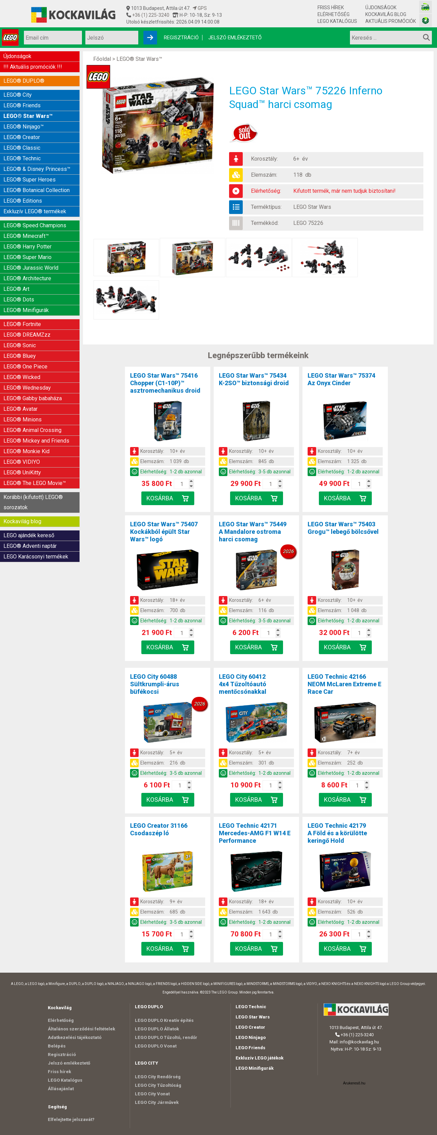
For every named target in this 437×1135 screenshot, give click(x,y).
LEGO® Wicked (21, 377)
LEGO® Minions (22, 419)
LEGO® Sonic (19, 345)
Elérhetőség (334, 14)
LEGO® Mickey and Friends (36, 440)
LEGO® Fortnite (22, 324)
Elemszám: (264, 175)
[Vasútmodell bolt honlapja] (425, 7)
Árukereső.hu (354, 1083)
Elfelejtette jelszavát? (71, 1119)
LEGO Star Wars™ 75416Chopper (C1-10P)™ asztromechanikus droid (165, 383)
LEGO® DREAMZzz (27, 335)
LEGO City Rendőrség (158, 1076)
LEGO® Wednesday (27, 387)
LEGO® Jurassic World (30, 268)
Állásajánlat (61, 1088)
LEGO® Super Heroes (29, 179)
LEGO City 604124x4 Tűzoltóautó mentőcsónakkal (242, 684)
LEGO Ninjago (251, 1037)
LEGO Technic (251, 1006)
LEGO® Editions (22, 201)
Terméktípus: (266, 207)
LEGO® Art (16, 289)
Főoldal (102, 59)
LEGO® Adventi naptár (30, 546)
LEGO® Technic (22, 158)
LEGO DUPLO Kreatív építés (164, 1020)
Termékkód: (265, 223)
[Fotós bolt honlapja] (425, 20)
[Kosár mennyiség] (182, 484)
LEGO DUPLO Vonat (156, 1046)
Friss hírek (331, 7)
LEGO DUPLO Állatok (157, 1028)
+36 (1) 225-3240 (150, 15)
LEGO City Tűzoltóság (158, 1085)
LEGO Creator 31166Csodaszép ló (158, 829)
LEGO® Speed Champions (34, 225)
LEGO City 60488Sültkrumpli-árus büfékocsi (154, 684)
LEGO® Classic (21, 148)
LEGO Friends (250, 1047)
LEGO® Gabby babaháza (32, 398)
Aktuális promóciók (390, 21)
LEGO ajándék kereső (28, 535)
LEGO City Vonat (152, 1093)
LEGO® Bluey (19, 356)
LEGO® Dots (18, 299)
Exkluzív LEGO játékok (259, 1057)
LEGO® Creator (21, 137)
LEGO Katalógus (337, 21)
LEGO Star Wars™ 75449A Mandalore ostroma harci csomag (252, 532)
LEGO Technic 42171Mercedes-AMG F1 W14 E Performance (255, 833)
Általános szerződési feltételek (81, 1028)
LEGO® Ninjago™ (23, 126)
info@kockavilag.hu (359, 1041)
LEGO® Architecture (27, 278)
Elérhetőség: (266, 191)
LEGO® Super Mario (27, 257)
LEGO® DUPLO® (23, 81)
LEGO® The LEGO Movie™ (34, 483)
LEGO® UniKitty (22, 472)
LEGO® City (17, 95)
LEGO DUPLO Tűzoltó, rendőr (166, 1037)
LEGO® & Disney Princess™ (36, 169)
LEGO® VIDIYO (21, 462)
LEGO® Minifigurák (26, 310)
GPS (200, 8)
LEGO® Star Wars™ (28, 116)
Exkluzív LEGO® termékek (34, 211)
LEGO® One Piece (25, 366)
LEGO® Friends (22, 105)
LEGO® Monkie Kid (26, 451)
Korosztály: (264, 159)
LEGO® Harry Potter (27, 246)
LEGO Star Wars (312, 207)
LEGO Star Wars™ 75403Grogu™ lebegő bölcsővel (343, 528)
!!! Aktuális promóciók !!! (32, 67)
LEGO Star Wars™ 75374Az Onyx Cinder (341, 379)
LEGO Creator (250, 1027)
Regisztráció (181, 37)
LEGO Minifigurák (254, 1068)
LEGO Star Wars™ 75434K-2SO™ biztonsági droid (254, 379)
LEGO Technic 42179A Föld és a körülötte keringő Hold (337, 833)
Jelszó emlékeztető (235, 37)
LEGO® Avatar (20, 409)
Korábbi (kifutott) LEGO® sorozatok (33, 502)
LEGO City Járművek (157, 1102)
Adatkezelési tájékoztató (74, 1037)
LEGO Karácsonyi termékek (35, 556)
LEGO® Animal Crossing (32, 430)
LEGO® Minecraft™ (26, 236)
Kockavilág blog (385, 14)
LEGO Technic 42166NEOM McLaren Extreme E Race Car (344, 684)
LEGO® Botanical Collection (36, 190)
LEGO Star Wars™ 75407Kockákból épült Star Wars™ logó (164, 532)
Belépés (57, 1046)
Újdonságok (380, 7)
